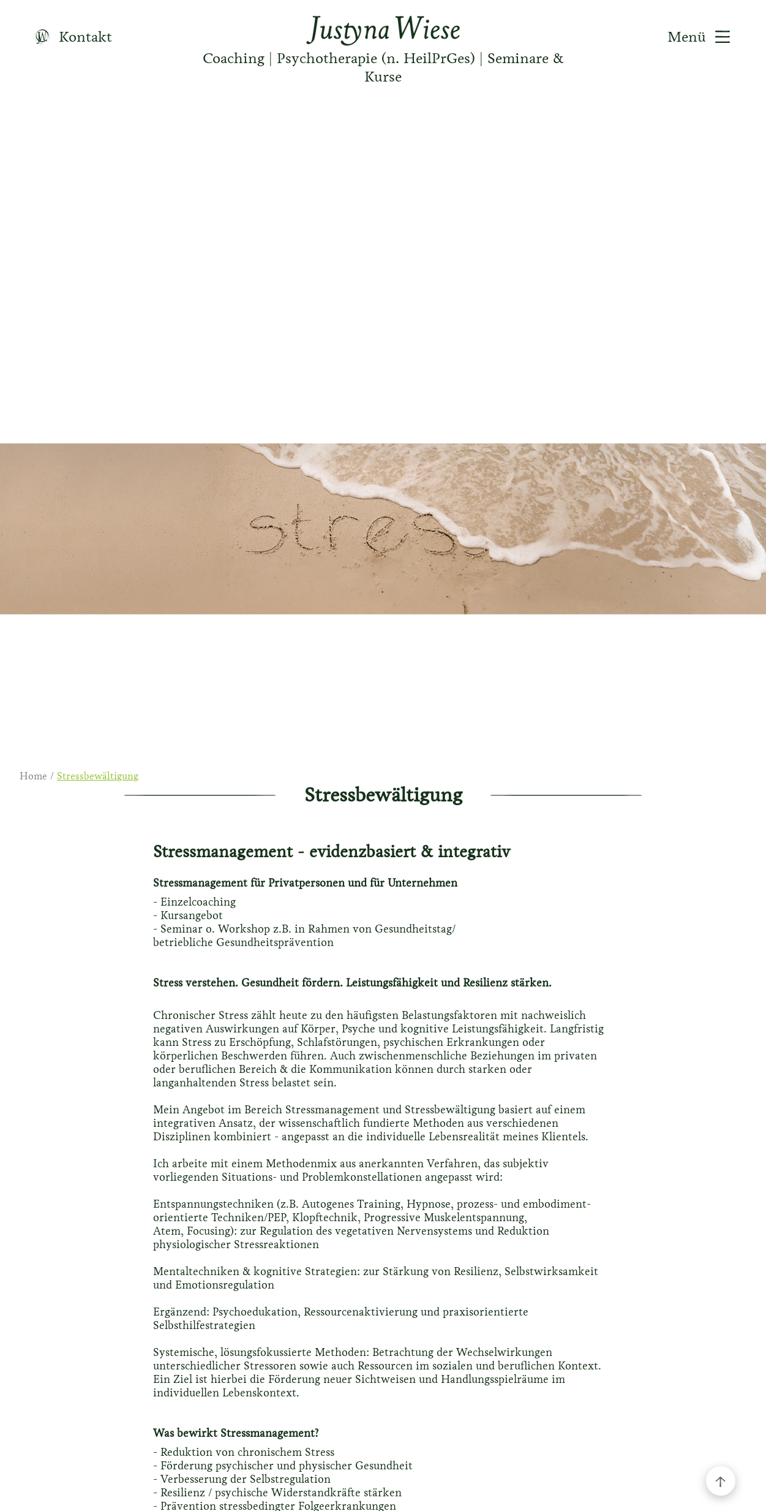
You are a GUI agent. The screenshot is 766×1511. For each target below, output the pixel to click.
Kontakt (69, 37)
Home (33, 776)
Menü (703, 37)
